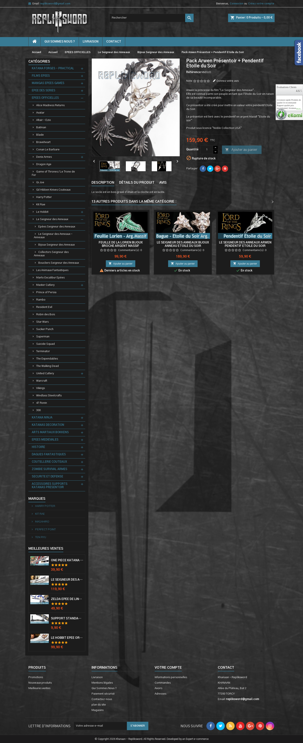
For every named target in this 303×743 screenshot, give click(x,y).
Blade (40, 135)
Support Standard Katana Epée (67, 618)
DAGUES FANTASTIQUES (49, 454)
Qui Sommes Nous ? (59, 41)
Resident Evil (44, 307)
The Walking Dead (47, 366)
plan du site (99, 704)
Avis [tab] (163, 182)
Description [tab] (103, 182)
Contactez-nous (102, 699)
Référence (193, 72)
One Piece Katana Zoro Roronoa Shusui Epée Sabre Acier (67, 560)
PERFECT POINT (45, 529)
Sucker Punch (44, 329)
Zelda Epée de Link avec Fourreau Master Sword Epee (67, 599)
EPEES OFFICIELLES (45, 98)
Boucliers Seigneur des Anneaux (58, 263)
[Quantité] (207, 150)
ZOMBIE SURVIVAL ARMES (49, 469)
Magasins (98, 710)
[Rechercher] (151, 18)
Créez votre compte (261, 3)
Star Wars (42, 322)
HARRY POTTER (45, 506)
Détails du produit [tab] (136, 182)
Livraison (90, 41)
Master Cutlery (45, 285)
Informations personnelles (171, 677)
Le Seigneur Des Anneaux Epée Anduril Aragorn (67, 579)
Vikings (40, 388)
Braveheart (43, 142)
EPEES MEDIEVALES (45, 439)
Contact (226, 667)
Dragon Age (43, 164)
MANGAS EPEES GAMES (48, 83)
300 (38, 410)
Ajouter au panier (241, 150)
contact (113, 41)
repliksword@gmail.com (55, 3)
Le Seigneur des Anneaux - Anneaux (53, 236)
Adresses (160, 693)
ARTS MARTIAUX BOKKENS (50, 432)
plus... (299, 109)
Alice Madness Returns (50, 105)
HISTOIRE (38, 447)
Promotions (35, 677)
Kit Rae (40, 204)
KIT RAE (40, 514)
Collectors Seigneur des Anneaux (51, 254)
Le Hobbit (42, 212)
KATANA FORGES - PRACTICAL (53, 68)
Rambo (40, 299)
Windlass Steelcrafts (49, 395)
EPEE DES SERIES (43, 90)
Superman (42, 336)
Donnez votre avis (228, 81)
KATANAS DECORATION (48, 425)
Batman (41, 127)
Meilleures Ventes (45, 548)
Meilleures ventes (39, 688)
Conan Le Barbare (48, 149)
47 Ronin (41, 403)
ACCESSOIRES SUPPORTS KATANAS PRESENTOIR (50, 486)
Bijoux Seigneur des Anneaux (56, 244)
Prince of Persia (46, 292)
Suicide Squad (45, 344)
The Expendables (47, 358)
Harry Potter (44, 197)
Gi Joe (40, 182)
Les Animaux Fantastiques (52, 270)
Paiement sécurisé (103, 693)
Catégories (39, 61)
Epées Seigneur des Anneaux (56, 226)
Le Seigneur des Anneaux (52, 219)
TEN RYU (40, 537)
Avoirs (158, 688)
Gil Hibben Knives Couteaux (53, 189)
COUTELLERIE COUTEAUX (49, 462)
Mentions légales (102, 683)
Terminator (43, 351)
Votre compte (168, 667)
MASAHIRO (42, 521)
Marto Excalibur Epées (50, 277)
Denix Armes (44, 157)
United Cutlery (45, 373)
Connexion (236, 3)
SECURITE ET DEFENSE (47, 476)
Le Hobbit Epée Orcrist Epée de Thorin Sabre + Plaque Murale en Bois (67, 637)
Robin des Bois (45, 314)
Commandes (163, 683)
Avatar (40, 112)
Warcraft (41, 381)
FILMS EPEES (41, 76)
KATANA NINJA (42, 417)
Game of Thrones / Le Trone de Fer (53, 173)
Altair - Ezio (43, 120)
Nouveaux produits (40, 683)
